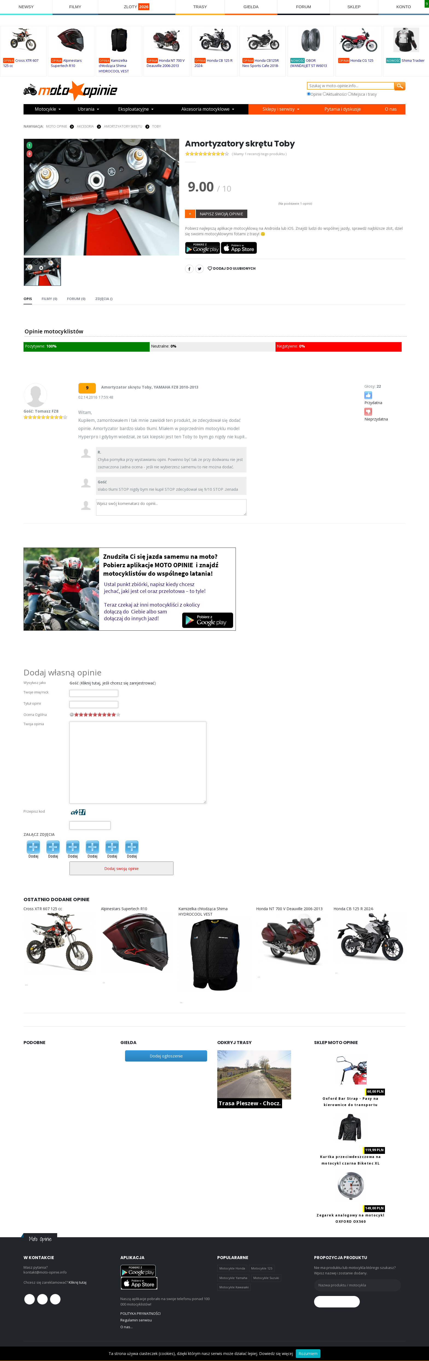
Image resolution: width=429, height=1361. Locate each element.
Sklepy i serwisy (279, 109)
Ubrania (86, 109)
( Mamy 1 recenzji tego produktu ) (259, 154)
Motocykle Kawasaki (234, 1287)
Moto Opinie (56, 126)
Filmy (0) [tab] (49, 298)
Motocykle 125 (261, 1268)
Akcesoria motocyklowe (205, 109)
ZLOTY (137, 6)
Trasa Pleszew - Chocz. (250, 1103)
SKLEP (354, 6)
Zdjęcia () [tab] (103, 298)
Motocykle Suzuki (266, 1278)
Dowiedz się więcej (276, 1353)
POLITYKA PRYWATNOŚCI (140, 1313)
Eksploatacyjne (133, 109)
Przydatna (373, 397)
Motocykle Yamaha (233, 1278)
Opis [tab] (28, 298)
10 (118, 714)
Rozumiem (308, 1353)
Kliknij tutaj (77, 1282)
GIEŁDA (251, 6)
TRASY (200, 6)
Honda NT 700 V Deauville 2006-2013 (289, 908)
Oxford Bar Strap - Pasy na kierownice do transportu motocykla (350, 1105)
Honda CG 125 (361, 60)
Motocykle (45, 109)
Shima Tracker (413, 60)
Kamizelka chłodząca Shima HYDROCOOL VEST (114, 66)
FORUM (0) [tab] (76, 298)
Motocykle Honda (232, 1268)
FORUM (303, 6)
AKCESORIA (85, 126)
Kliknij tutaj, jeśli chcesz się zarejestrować (118, 683)
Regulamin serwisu (136, 1320)
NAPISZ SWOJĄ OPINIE (221, 213)
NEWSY (26, 6)
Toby (156, 126)
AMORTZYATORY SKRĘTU (123, 126)
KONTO (403, 6)
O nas (391, 109)
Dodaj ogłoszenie (166, 1056)
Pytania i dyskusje (342, 109)
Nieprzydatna (376, 414)
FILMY (75, 6)
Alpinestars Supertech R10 (124, 908)
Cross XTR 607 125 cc (43, 908)
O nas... (126, 1326)
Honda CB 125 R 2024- (354, 908)
